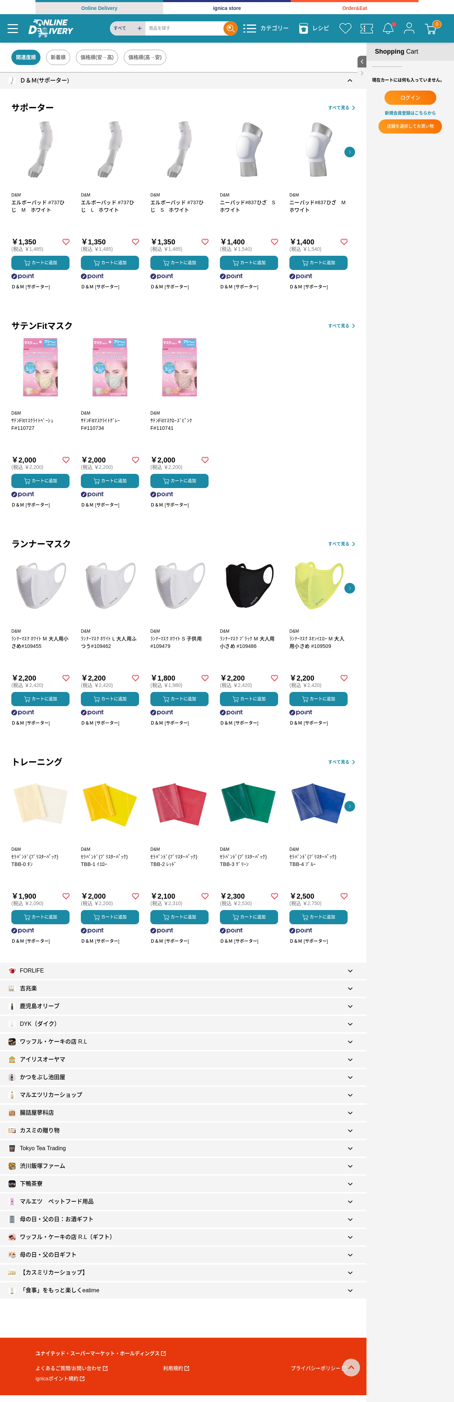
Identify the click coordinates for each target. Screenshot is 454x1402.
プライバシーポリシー (319, 1368)
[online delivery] (50, 28)
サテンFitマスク (42, 326)
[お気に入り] (345, 28)
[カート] (430, 28)
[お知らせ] (388, 28)
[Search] (184, 28)
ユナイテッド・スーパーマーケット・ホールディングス (100, 1353)
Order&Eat (354, 8)
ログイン (410, 98)
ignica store (227, 8)
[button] (349, 152)
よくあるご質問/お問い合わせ (71, 1368)
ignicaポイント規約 (59, 1378)
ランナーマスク (41, 544)
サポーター (32, 108)
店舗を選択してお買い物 (410, 126)
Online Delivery (99, 8)
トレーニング (36, 762)
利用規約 (176, 1368)
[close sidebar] (362, 73)
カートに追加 (40, 263)
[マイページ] (409, 28)
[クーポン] (366, 28)
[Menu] (13, 28)
